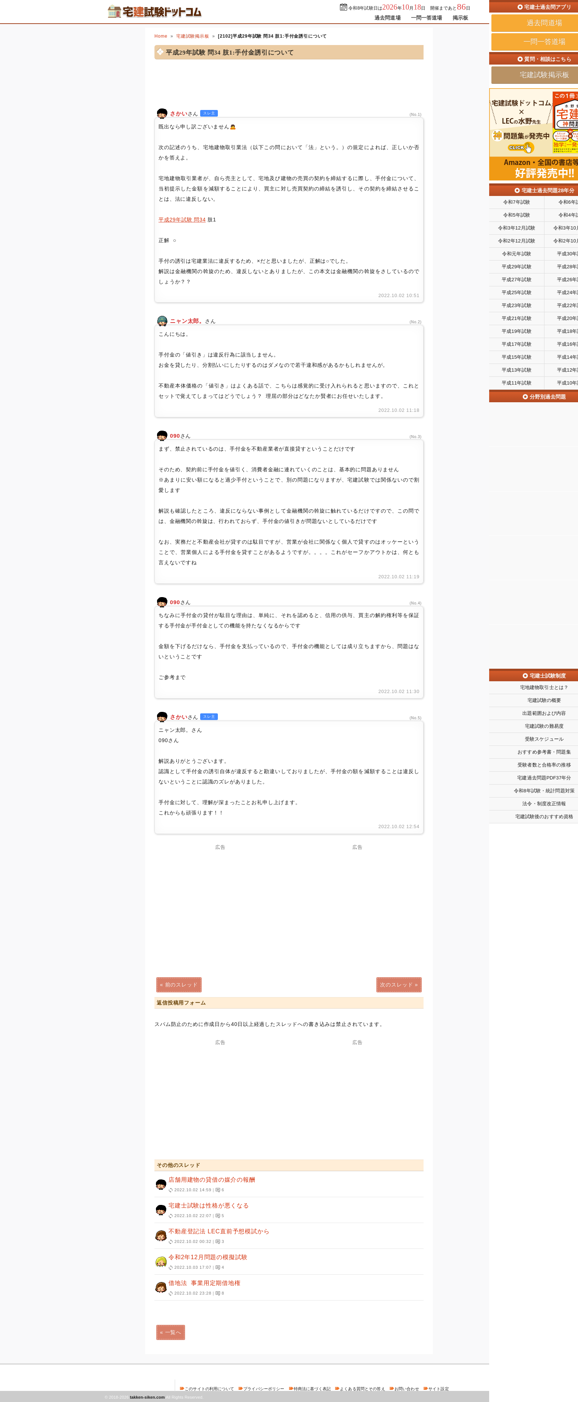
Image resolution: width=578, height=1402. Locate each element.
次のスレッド (396, 985)
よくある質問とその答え (362, 1389)
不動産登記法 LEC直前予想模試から (285, 1236)
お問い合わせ (406, 1389)
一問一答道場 (426, 18)
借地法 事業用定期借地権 (285, 1288)
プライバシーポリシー (263, 1389)
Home (160, 36)
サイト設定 (438, 1389)
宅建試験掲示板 (192, 36)
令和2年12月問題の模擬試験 (285, 1262)
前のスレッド (181, 985)
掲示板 (460, 18)
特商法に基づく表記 (312, 1389)
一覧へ (173, 1332)
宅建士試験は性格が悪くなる (285, 1210)
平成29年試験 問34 (182, 220)
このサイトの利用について (209, 1389)
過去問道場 (388, 18)
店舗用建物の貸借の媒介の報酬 (285, 1185)
